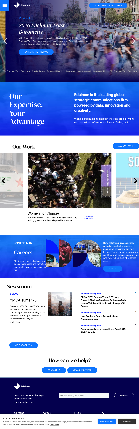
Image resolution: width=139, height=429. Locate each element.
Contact (19, 412)
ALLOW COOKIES (107, 421)
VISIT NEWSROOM (23, 345)
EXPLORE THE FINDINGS (83, 52)
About (47, 412)
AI (103, 412)
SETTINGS (127, 421)
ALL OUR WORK (125, 146)
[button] (4, 5)
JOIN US (113, 268)
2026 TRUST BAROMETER (108, 5)
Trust (77, 412)
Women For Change (43, 213)
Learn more (54, 424)
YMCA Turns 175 (23, 300)
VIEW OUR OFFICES (82, 370)
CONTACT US (54, 370)
